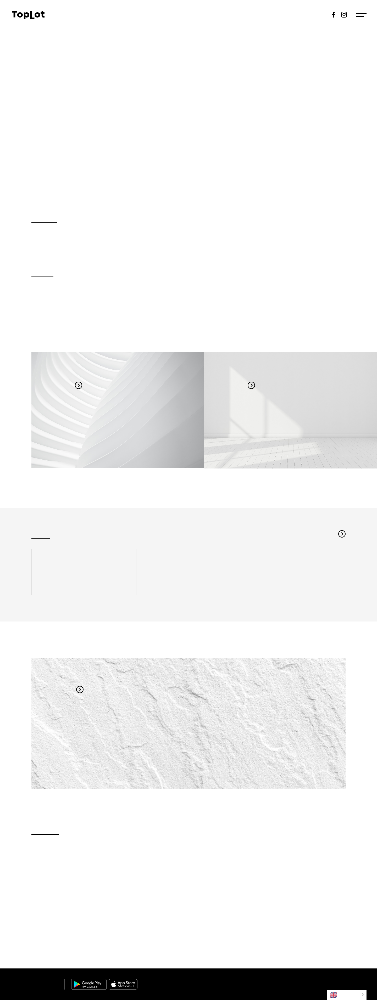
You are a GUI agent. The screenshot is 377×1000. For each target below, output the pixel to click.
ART (60, 14)
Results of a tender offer (262, 14)
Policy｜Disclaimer (331, 982)
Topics (136, 14)
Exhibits (224, 14)
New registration (307, 14)
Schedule (200, 14)
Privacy (311, 982)
